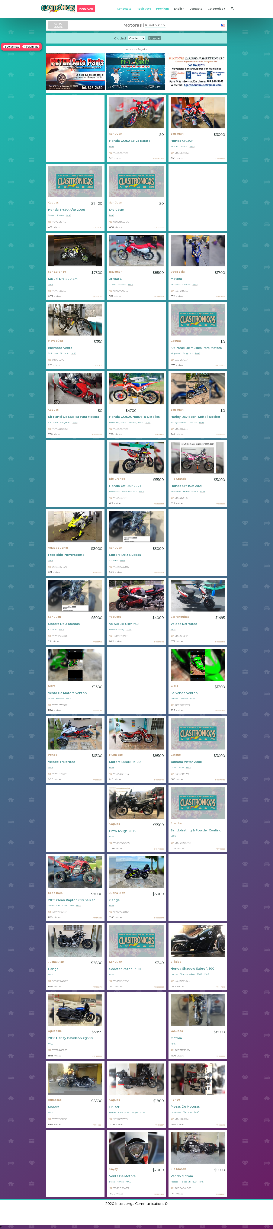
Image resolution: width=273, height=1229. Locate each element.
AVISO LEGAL (58, 25)
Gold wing (123, 1112)
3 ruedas (113, 560)
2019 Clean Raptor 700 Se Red (72, 900)
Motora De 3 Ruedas (125, 555)
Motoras (132, 25)
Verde (51, 698)
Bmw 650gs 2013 (122, 831)
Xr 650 (112, 284)
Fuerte (60, 215)
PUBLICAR (86, 8)
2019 (64, 905)
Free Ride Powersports (66, 555)
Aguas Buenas (58, 547)
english (179, 8)
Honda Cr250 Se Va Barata (129, 141)
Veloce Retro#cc (184, 624)
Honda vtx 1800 (188, 1181)
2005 (199, 974)
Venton (174, 698)
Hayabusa (176, 1112)
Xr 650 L (115, 279)
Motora (174, 146)
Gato (173, 767)
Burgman (188, 353)
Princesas (175, 284)
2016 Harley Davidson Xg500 (70, 1038)
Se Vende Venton (184, 693)
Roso (71, 905)
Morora (53, 1107)
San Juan (115, 133)
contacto (195, 8)
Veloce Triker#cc (61, 762)
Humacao (116, 754)
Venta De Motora (122, 1176)
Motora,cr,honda (117, 422)
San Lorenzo (57, 271)
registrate (144, 8)
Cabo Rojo (55, 893)
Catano (176, 754)
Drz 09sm (116, 210)
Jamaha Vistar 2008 (186, 762)
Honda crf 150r (129, 491)
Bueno (51, 215)
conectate (124, 8)
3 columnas (11, 46)
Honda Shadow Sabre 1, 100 (192, 968)
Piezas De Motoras (185, 1106)
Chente (186, 284)
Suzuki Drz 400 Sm (62, 279)
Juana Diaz (117, 893)
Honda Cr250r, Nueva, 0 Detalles (134, 417)
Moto (112, 1181)
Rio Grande (117, 478)
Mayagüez (55, 340)
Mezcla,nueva (136, 422)
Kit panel (175, 353)
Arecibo (176, 823)
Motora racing (116, 629)
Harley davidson (179, 422)
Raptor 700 (54, 905)
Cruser (114, 1107)
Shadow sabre (187, 974)
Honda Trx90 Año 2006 (66, 210)
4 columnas (31, 46)
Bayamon (115, 271)
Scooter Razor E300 (125, 969)
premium (162, 8)
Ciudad (120, 38)
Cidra (51, 685)
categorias (215, 8)
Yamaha (187, 1112)
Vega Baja (178, 271)
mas (111, 146)
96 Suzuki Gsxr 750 (124, 624)
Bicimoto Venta (60, 348)
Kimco (120, 1181)
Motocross (114, 491)
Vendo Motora (182, 1176)
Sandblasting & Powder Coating (196, 830)
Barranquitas (180, 616)
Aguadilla (55, 1031)
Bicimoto (53, 353)
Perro (181, 767)
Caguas (53, 202)
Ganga (114, 900)
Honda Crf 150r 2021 (125, 486)
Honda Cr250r (182, 141)
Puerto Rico (155, 25)
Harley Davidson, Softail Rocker (195, 417)
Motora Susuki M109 (125, 762)
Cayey (113, 1169)
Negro (135, 1112)
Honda (183, 146)
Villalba (176, 961)
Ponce (52, 754)
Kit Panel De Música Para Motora (196, 348)
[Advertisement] (75, 128)
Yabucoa (115, 616)
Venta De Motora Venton (67, 693)
